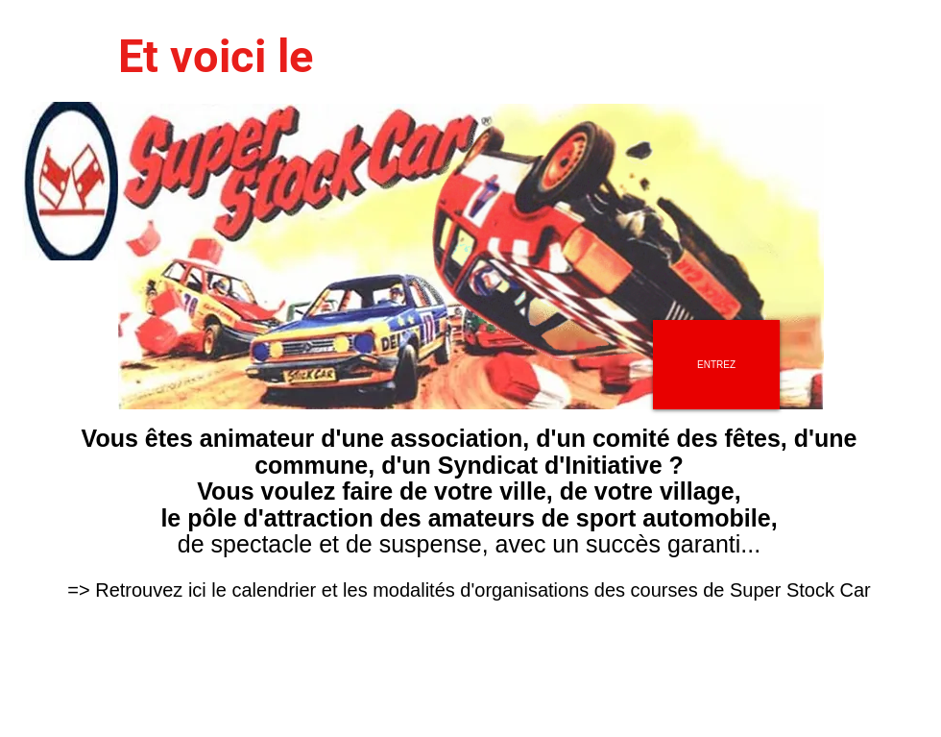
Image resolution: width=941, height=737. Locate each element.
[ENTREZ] (716, 364)
